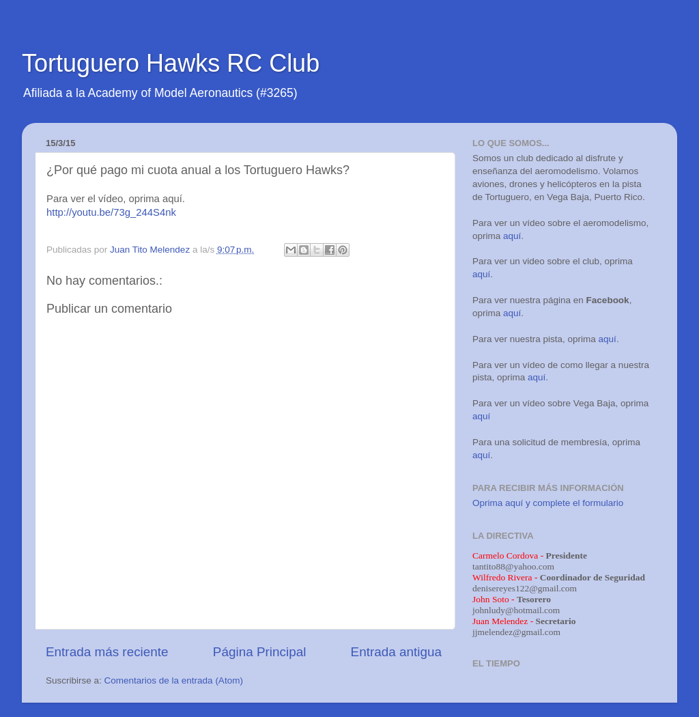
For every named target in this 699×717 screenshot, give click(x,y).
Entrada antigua (396, 652)
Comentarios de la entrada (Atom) (173, 680)
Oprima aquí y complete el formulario (547, 503)
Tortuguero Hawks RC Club (170, 63)
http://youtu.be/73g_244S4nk (111, 212)
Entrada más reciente (107, 652)
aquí (512, 236)
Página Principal (259, 652)
